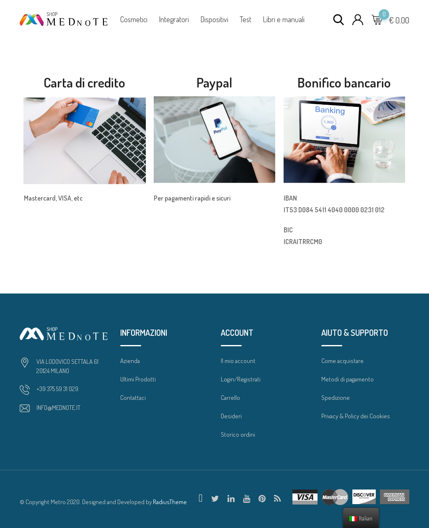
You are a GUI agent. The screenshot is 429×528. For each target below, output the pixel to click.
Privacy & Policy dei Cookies (355, 416)
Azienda (130, 361)
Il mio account (238, 361)
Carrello (230, 398)
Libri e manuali (284, 19)
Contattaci (133, 398)
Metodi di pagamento (347, 379)
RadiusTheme (170, 502)
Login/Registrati (241, 379)
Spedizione (335, 398)
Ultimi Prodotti (138, 379)
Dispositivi (214, 19)
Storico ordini (238, 434)
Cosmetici (133, 19)
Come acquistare (342, 361)
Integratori (174, 19)
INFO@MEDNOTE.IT (58, 408)
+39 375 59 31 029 (57, 389)
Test (245, 19)
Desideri (231, 416)
